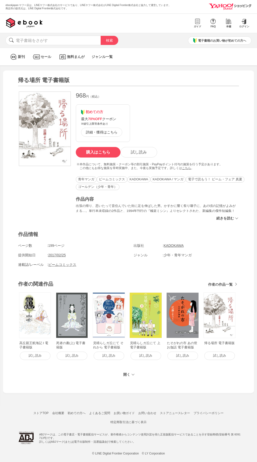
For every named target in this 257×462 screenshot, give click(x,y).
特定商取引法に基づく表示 (128, 422)
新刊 (17, 56)
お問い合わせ (147, 413)
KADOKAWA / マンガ (168, 179)
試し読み (139, 152)
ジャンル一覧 (102, 57)
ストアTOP (40, 413)
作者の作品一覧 (220, 284)
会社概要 (58, 413)
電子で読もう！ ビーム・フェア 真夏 (215, 179)
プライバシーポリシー (209, 413)
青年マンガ (86, 179)
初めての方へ (77, 413)
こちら (186, 168)
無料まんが (71, 56)
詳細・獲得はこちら (101, 132)
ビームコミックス (112, 179)
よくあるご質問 (99, 413)
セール (41, 56)
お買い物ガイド (124, 413)
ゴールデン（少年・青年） (97, 187)
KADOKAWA (139, 179)
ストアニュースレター (175, 413)
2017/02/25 (57, 255)
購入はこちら (98, 152)
